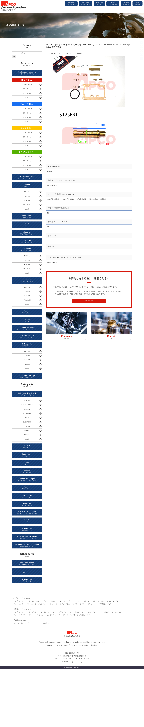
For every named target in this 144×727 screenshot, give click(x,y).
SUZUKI (27, 134)
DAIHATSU (27, 462)
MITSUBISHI (27, 452)
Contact (137, 3)
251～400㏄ (27, 91)
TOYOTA (27, 438)
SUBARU (27, 472)
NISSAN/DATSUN (27, 442)
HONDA (27, 81)
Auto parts (85, 3)
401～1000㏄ (27, 96)
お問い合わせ (89, 301)
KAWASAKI (27, 160)
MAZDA (27, 447)
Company (126, 3)
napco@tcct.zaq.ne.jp (75, 720)
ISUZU (27, 457)
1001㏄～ (27, 101)
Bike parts (71, 3)
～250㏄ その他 (27, 86)
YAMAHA (27, 107)
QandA (112, 3)
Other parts (99, 3)
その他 (27, 224)
